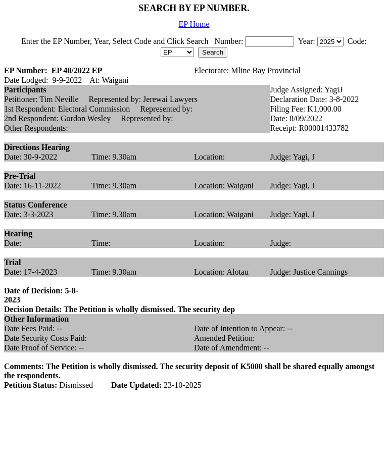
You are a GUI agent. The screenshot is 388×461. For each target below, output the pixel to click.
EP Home (193, 24)
